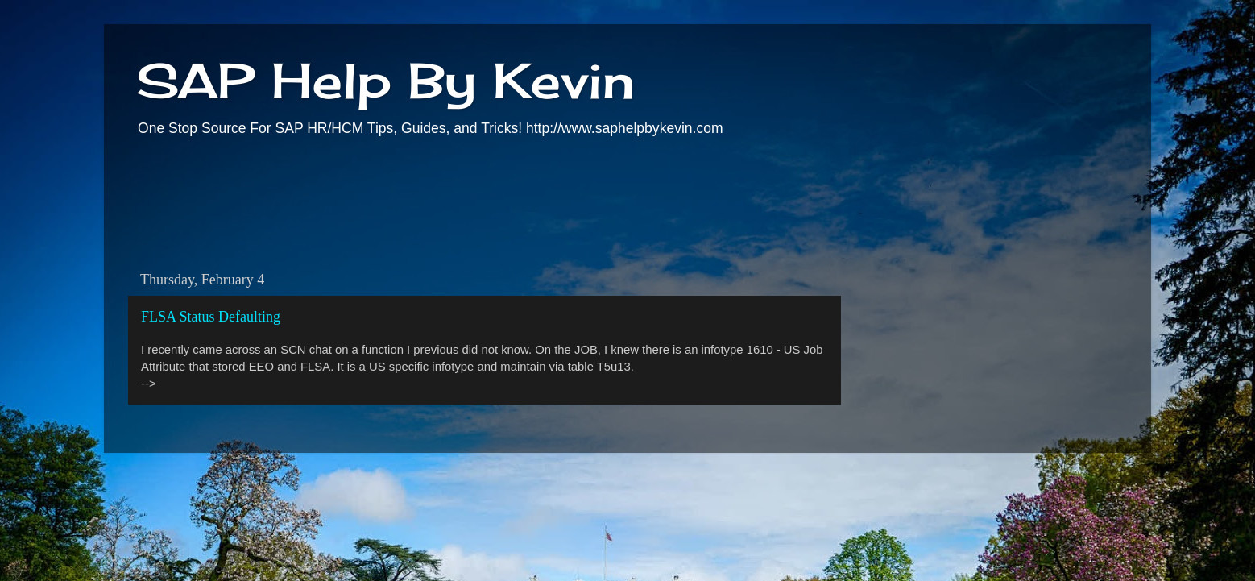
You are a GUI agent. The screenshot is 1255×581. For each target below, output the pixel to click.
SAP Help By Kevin (385, 80)
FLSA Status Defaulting (210, 317)
